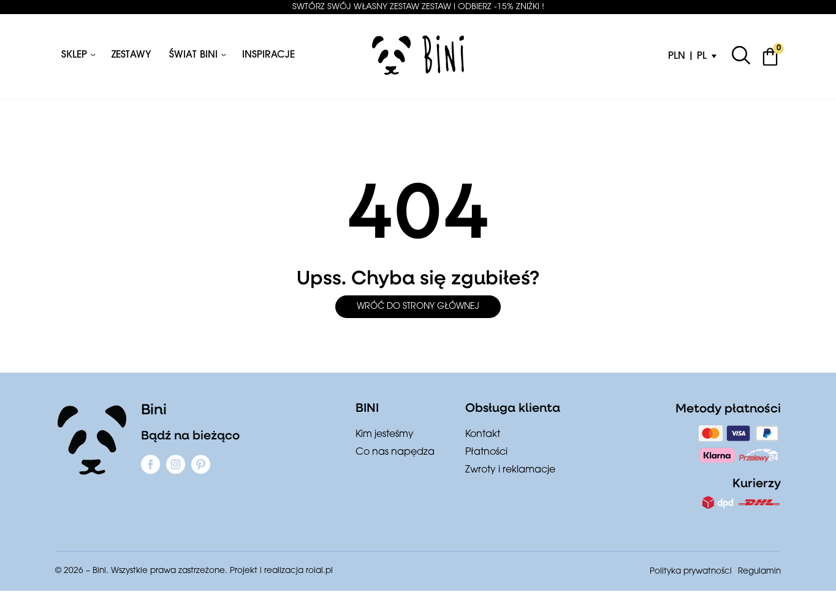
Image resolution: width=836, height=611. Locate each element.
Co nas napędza (395, 452)
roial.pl (319, 571)
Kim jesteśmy (384, 434)
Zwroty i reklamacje (510, 470)
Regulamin (759, 571)
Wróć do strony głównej (418, 306)
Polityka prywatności (691, 571)
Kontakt (482, 434)
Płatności (486, 452)
